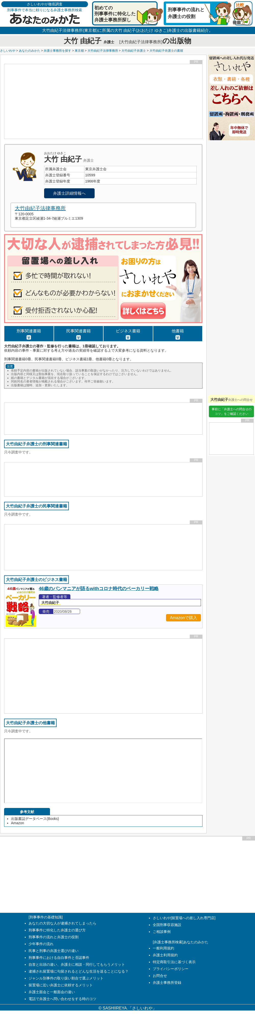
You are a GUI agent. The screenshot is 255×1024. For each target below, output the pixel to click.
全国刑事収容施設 (167, 925)
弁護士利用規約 (165, 955)
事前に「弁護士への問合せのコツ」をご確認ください (231, 411)
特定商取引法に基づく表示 (174, 962)
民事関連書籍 (78, 334)
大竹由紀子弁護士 (133, 50)
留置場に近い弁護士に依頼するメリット (61, 985)
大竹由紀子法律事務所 (102, 50)
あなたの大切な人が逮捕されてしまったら (62, 923)
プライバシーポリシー (170, 969)
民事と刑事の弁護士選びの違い (54, 951)
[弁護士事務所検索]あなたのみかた (180, 942)
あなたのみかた (29, 50)
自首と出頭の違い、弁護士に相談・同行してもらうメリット (77, 964)
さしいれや (7, 50)
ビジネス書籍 (128, 334)
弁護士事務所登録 (167, 982)
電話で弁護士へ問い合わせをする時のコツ (62, 999)
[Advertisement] (103, 101)
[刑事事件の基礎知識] (46, 917)
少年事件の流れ (41, 944)
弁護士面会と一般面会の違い (52, 992)
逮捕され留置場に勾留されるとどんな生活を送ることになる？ (79, 971)
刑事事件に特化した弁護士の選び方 (57, 930)
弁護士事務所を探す (57, 50)
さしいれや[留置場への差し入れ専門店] (184, 918)
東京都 (79, 50)
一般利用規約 (163, 948)
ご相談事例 (162, 932)
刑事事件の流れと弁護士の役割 (54, 937)
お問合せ (160, 976)
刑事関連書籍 (29, 334)
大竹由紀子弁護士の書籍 (166, 50)
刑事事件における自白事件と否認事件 (59, 958)
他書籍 (178, 334)
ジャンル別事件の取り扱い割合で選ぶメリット (66, 978)
